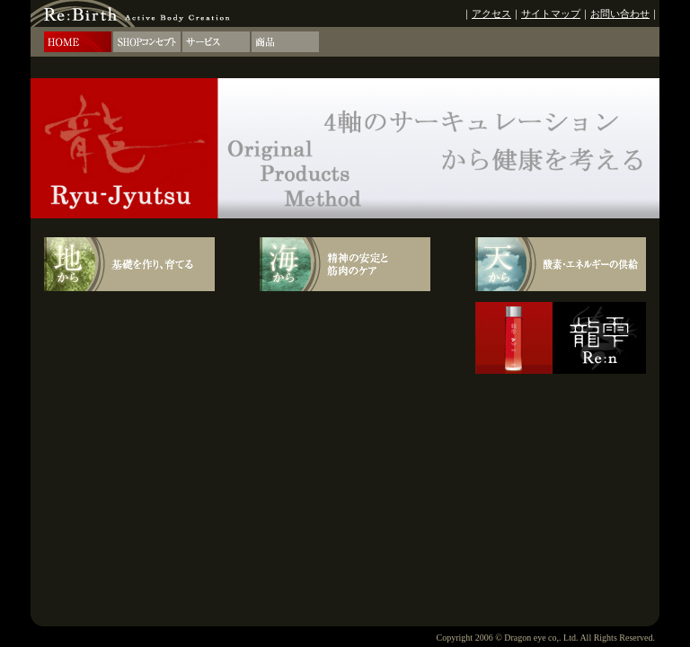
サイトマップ (550, 13)
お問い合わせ (620, 13)
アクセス (491, 13)
